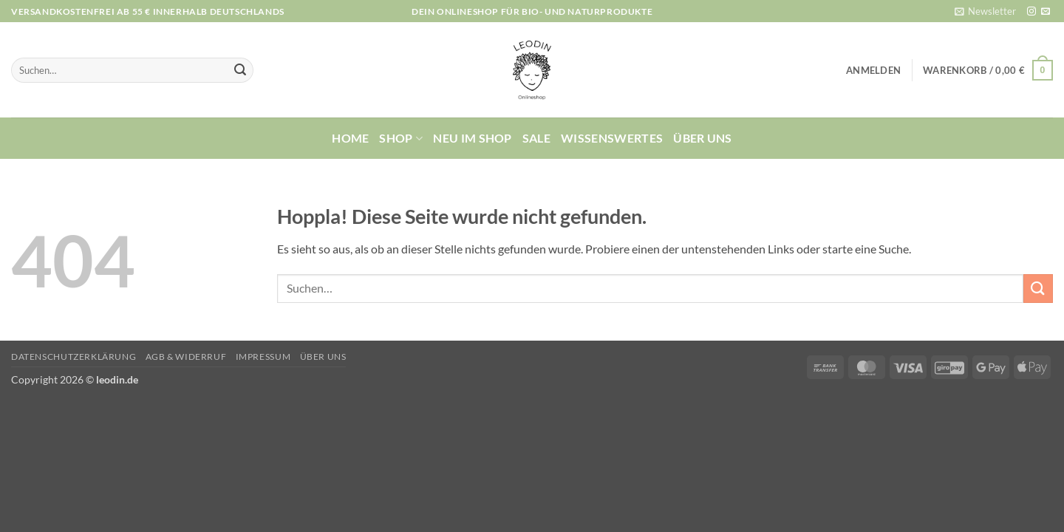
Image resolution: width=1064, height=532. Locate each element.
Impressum (263, 356)
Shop (401, 138)
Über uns (702, 138)
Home (350, 138)
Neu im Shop (472, 138)
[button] (985, 11)
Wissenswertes (612, 138)
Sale (536, 138)
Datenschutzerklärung (73, 356)
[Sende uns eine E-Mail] (1045, 12)
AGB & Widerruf (186, 356)
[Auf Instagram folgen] (1031, 12)
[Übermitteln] (240, 70)
